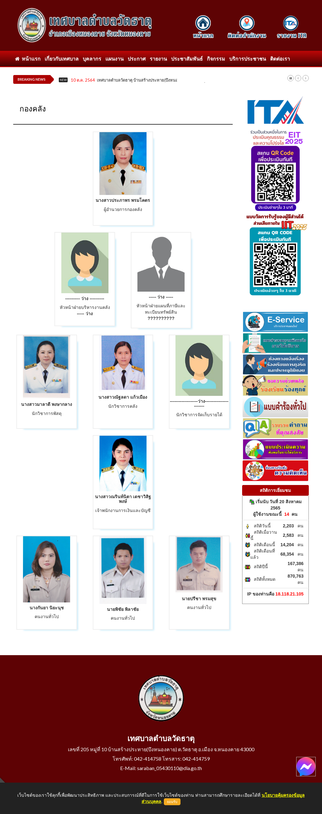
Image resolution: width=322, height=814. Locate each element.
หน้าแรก (28, 59)
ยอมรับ (172, 802)
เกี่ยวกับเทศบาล (62, 59)
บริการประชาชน (247, 59)
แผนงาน (114, 59)
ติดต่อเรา (280, 59)
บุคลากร (92, 59)
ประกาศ (137, 59)
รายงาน (158, 59)
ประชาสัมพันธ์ (187, 59)
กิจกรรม (216, 59)
